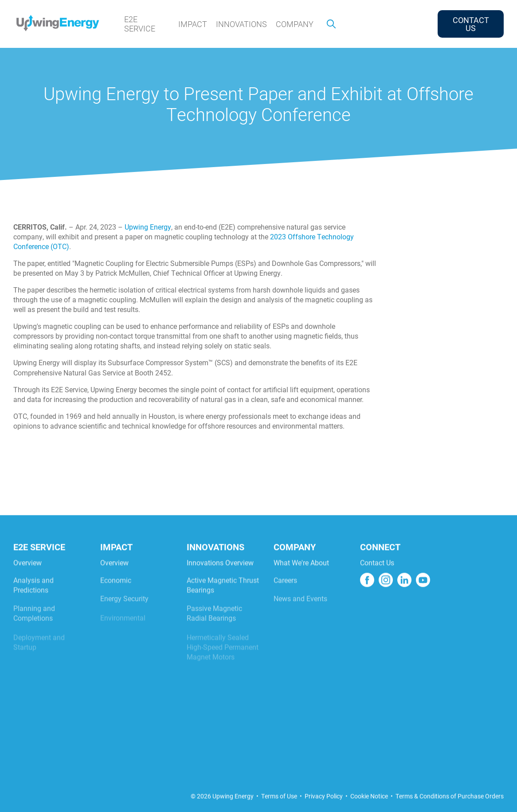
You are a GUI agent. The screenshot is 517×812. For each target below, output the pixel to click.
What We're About (301, 577)
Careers (285, 597)
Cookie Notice (369, 807)
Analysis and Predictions (33, 602)
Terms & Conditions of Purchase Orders (450, 807)
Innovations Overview (220, 577)
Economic (115, 597)
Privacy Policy (324, 807)
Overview (27, 577)
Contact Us (377, 577)
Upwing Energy (148, 226)
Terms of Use (279, 807)
